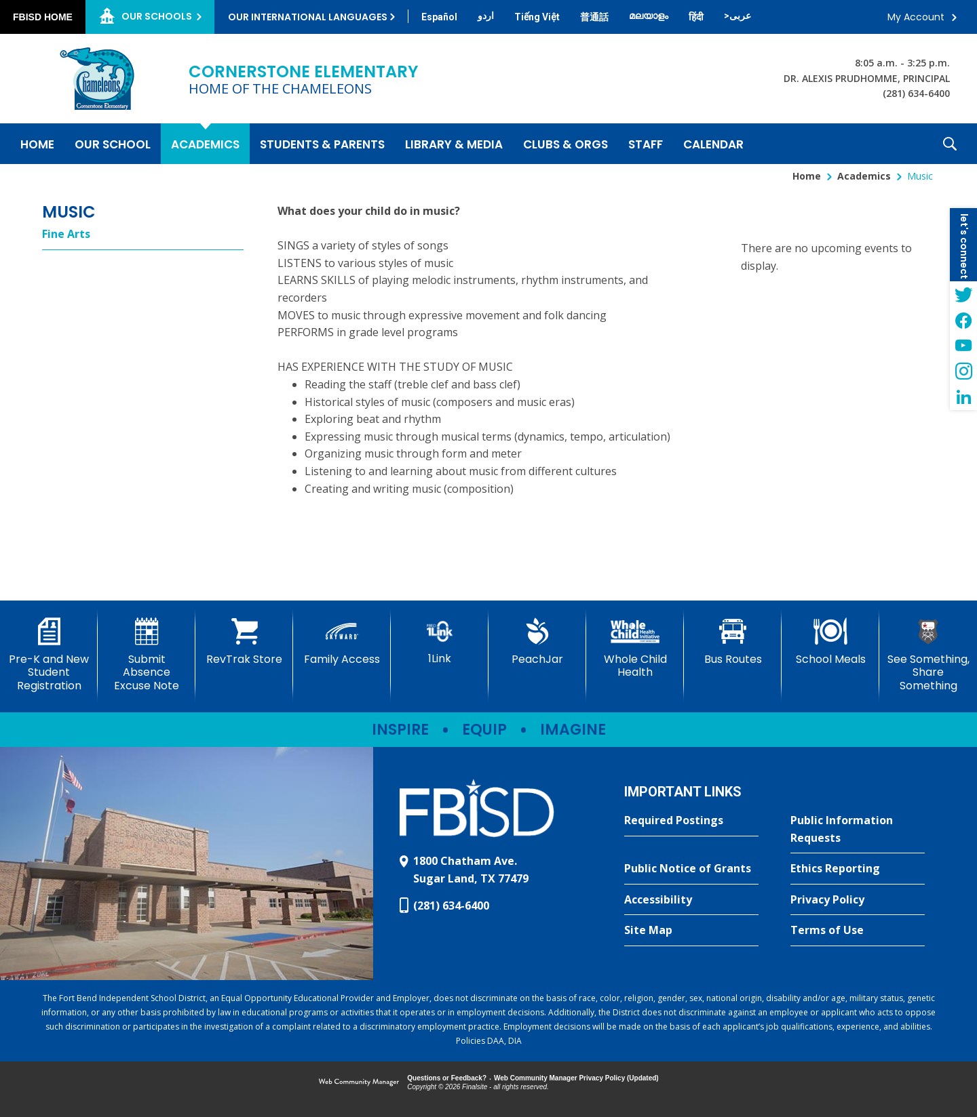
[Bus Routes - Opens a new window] (733, 642)
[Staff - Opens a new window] (645, 143)
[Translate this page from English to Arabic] (737, 15)
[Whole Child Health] (635, 648)
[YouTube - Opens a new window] (963, 345)
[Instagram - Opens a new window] (963, 371)
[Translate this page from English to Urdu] (486, 15)
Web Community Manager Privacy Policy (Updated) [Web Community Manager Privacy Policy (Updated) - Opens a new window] (576, 1078)
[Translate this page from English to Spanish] (439, 17)
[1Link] (440, 641)
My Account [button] (915, 17)
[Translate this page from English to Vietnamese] (537, 17)
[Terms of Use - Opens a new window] (857, 930)
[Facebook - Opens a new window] (963, 320)
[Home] (37, 143)
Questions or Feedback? (446, 1078)
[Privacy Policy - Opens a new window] (857, 900)
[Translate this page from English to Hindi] (696, 17)
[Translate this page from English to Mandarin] (594, 17)
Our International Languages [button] (307, 17)
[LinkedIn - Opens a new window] (963, 397)
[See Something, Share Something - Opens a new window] (928, 655)
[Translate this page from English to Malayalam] (648, 15)
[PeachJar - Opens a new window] (537, 642)
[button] (950, 143)
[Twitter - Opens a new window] (963, 294)
